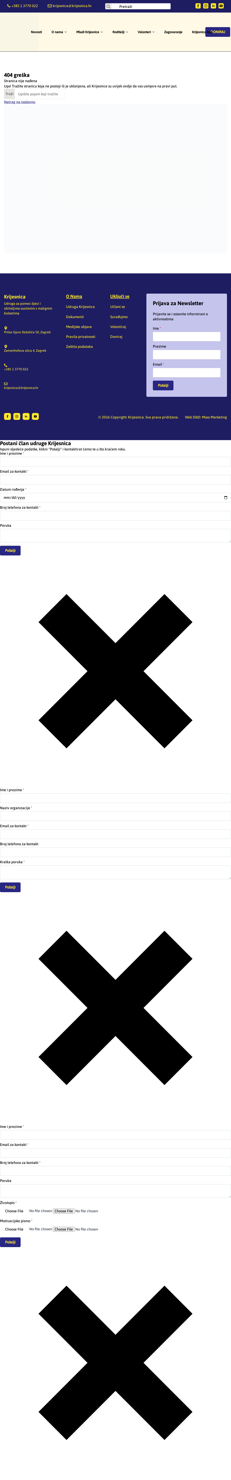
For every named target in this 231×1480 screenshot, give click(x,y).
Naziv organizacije (16, 808)
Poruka (5, 525)
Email (158, 364)
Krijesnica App (202, 32)
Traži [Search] (9, 94)
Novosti (36, 32)
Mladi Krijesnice (87, 32)
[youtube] (221, 5)
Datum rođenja (13, 489)
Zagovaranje (173, 32)
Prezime (159, 346)
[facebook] (198, 5)
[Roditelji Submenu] (128, 32)
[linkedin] (213, 5)
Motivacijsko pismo (16, 1221)
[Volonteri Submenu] (155, 32)
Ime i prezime (12, 453)
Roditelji (118, 32)
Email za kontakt (14, 471)
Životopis (8, 1203)
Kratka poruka (12, 862)
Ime (157, 328)
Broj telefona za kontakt (20, 507)
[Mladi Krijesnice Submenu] (103, 32)
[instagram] (205, 5)
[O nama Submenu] (67, 32)
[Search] (108, 6)
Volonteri (144, 32)
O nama (57, 32)
